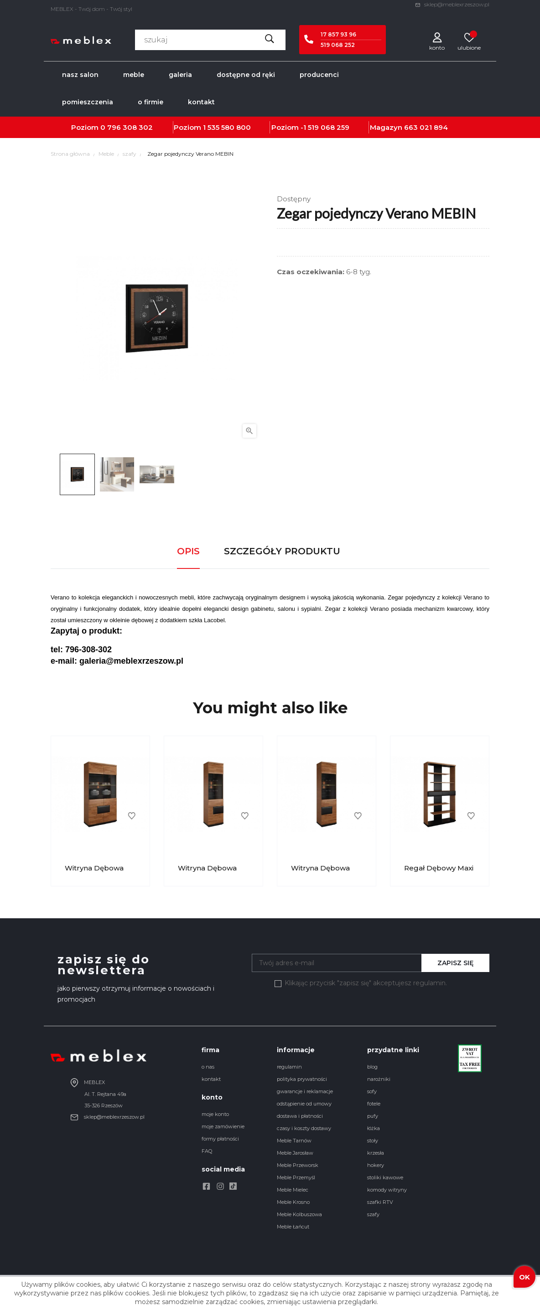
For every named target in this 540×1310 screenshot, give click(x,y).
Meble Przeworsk (297, 1165)
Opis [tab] (188, 551)
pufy (372, 1116)
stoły (372, 1140)
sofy (372, 1091)
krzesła (375, 1153)
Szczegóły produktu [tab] (282, 551)
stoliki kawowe (385, 1177)
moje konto (215, 1114)
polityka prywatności (302, 1079)
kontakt (211, 1079)
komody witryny (387, 1190)
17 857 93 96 (338, 34)
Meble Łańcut (293, 1226)
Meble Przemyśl (296, 1177)
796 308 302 (130, 127)
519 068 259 (328, 127)
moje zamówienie (223, 1126)
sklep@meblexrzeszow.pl (452, 4)
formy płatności (220, 1139)
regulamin (289, 1067)
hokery (375, 1165)
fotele (373, 1103)
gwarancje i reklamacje (305, 1091)
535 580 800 (229, 127)
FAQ (207, 1151)
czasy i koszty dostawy (304, 1128)
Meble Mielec (292, 1190)
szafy (373, 1214)
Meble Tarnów (294, 1140)
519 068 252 (338, 44)
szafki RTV (380, 1202)
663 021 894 (426, 127)
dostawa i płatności (300, 1116)
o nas (208, 1067)
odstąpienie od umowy (304, 1103)
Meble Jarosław (295, 1153)
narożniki (378, 1079)
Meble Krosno (293, 1202)
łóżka (373, 1128)
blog (372, 1067)
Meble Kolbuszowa (299, 1214)
